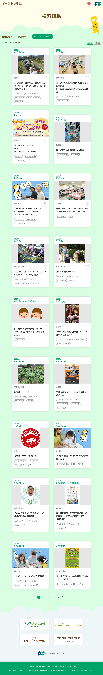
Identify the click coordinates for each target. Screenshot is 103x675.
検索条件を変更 (43, 36)
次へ (64, 597)
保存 (45, 77)
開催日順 (97, 43)
